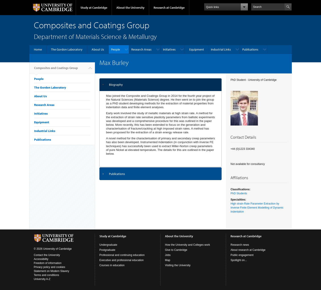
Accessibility (41, 259)
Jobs (168, 255)
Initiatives (169, 49)
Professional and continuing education (122, 255)
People (115, 49)
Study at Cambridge (93, 8)
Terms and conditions (46, 275)
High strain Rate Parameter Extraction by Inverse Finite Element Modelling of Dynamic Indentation (256, 207)
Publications (250, 49)
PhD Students (238, 193)
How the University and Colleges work (187, 244)
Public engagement (241, 255)
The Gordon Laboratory (66, 49)
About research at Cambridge (247, 249)
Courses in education (112, 265)
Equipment (196, 49)
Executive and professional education (121, 260)
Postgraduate (107, 249)
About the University (130, 8)
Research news (239, 244)
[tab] (160, 84)
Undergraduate (108, 244)
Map (167, 260)
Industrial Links (221, 49)
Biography (116, 85)
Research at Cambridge (169, 8)
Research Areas (141, 49)
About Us (98, 49)
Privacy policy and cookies (49, 267)
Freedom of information (48, 263)
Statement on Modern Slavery (51, 271)
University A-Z (42, 279)
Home (38, 49)
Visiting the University (178, 265)
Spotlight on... (238, 260)
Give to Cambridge (176, 249)
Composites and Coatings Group (56, 69)
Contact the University (47, 255)
